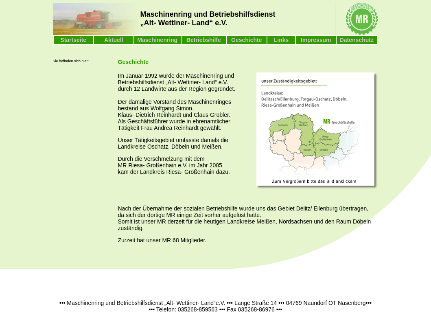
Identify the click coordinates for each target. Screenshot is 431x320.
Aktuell (113, 40)
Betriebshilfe (203, 40)
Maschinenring (157, 40)
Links (281, 40)
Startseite (73, 40)
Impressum (316, 40)
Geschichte (246, 40)
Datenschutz (357, 40)
